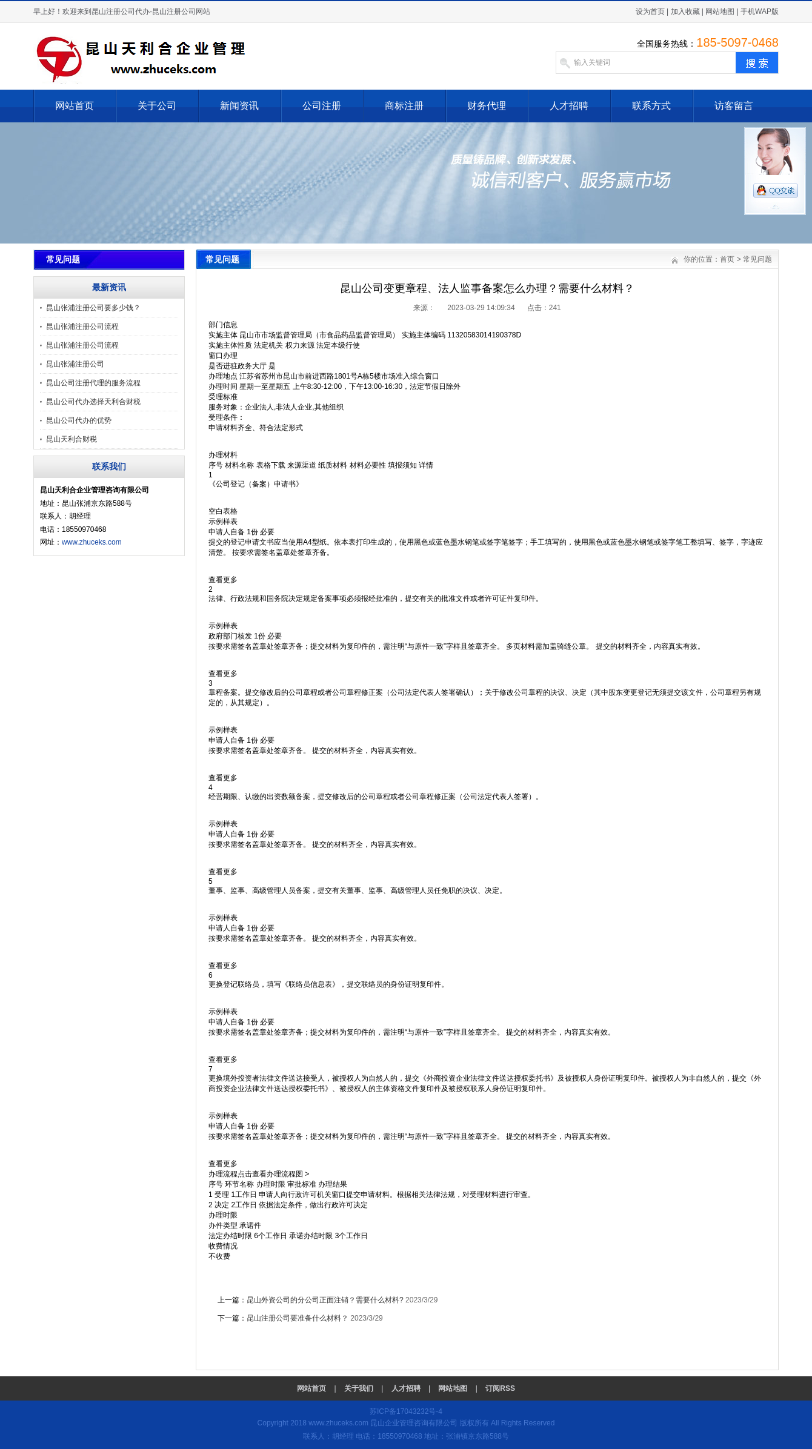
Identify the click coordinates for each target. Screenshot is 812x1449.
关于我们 (358, 1388)
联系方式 (651, 106)
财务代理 (486, 106)
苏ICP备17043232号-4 (406, 1411)
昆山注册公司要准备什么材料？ (297, 1318)
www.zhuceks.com (92, 542)
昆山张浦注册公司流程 (82, 326)
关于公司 (157, 106)
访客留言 (733, 106)
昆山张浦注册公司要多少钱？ (93, 307)
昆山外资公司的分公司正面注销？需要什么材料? (325, 1300)
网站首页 (74, 106)
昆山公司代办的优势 (78, 420)
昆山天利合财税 (71, 439)
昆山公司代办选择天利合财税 (93, 401)
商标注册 (404, 106)
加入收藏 (685, 11)
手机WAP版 (759, 11)
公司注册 (321, 106)
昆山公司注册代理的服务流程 (93, 383)
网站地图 (719, 11)
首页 (727, 259)
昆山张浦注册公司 (75, 364)
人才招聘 (569, 106)
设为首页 (650, 11)
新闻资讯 (239, 106)
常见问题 (757, 259)
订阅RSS (500, 1388)
